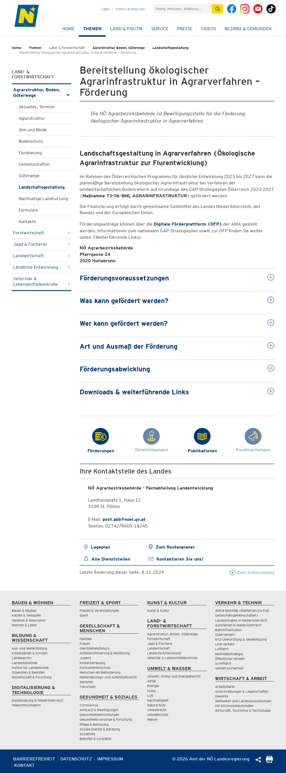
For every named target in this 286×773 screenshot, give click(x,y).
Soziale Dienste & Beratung (100, 729)
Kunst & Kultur (158, 610)
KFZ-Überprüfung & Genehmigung (241, 639)
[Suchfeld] (182, 8)
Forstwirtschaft (41, 232)
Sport (84, 615)
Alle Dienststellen (110, 559)
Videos (208, 28)
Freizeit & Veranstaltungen (99, 610)
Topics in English (130, 9)
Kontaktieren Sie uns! (179, 559)
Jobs (105, 9)
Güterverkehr (225, 635)
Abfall (151, 681)
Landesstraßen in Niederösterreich (241, 620)
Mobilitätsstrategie (229, 654)
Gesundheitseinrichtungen (99, 715)
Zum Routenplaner (175, 547)
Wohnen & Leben (24, 625)
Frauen (85, 643)
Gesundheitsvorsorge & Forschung (106, 719)
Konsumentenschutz (95, 668)
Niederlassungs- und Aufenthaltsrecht (108, 677)
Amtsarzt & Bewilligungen (99, 710)
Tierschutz (88, 687)
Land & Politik (126, 28)
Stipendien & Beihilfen (28, 672)
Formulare (28, 210)
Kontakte (27, 221)
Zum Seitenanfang (252, 572)
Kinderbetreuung (92, 663)
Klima (151, 691)
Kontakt (24, 765)
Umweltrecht (156, 710)
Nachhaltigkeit (157, 700)
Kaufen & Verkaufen (26, 615)
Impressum (110, 759)
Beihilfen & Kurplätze (95, 739)
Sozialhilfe (87, 734)
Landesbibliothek (24, 663)
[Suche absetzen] (217, 8)
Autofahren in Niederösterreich (238, 625)
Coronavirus (89, 705)
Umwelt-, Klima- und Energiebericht (174, 676)
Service (159, 28)
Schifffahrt (223, 663)
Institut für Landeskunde (30, 668)
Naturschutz (156, 705)
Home (68, 28)
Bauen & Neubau (24, 610)
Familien (86, 639)
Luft (150, 696)
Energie (153, 686)
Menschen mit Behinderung (100, 672)
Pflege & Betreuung (94, 724)
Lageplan (100, 547)
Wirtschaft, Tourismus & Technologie (242, 710)
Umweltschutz (157, 715)
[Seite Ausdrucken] (269, 761)
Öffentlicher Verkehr (230, 659)
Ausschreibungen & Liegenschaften (241, 691)
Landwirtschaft (41, 255)
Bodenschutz (31, 141)
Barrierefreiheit (34, 759)
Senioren (86, 682)
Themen (92, 28)
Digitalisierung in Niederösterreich (37, 700)
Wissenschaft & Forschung (32, 677)
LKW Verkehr (225, 644)
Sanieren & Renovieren (29, 620)
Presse (184, 28)
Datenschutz (76, 759)
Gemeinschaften (34, 164)
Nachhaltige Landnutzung (43, 198)
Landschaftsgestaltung (170, 48)
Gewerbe (221, 696)
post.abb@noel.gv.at (124, 519)
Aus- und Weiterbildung (29, 648)
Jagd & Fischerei (41, 244)
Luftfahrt (221, 649)
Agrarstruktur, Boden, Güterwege (118, 48)
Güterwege (29, 175)
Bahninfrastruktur (228, 630)
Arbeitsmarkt (225, 687)
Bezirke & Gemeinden (248, 28)
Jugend (85, 658)
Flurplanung (30, 152)
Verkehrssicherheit (229, 668)
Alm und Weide (33, 129)
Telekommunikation (26, 705)
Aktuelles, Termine (36, 106)
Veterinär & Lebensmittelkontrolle (41, 281)
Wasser (152, 719)
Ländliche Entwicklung (41, 267)
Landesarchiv (22, 658)
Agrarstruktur (32, 118)
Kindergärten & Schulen (29, 653)
